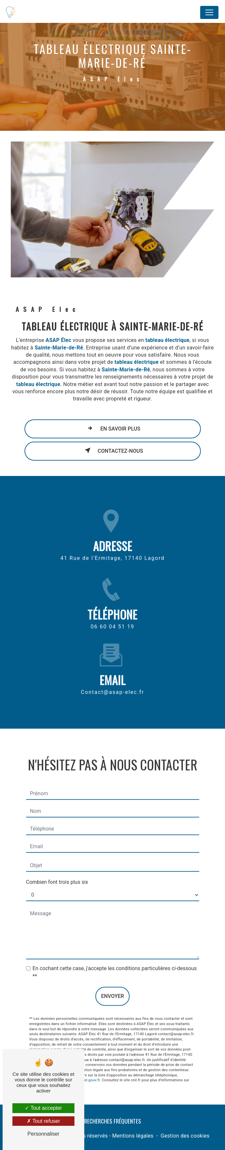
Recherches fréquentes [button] (112, 1121)
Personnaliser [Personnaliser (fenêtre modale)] (43, 1134)
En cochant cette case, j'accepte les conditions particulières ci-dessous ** (115, 966)
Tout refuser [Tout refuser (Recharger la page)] (43, 1121)
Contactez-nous (112, 450)
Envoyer (112, 990)
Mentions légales (132, 1136)
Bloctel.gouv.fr (88, 1074)
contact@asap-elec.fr (112, 685)
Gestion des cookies (185, 1136)
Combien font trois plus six (57, 875)
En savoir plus (112, 428)
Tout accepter (43, 1108)
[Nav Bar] (209, 12)
